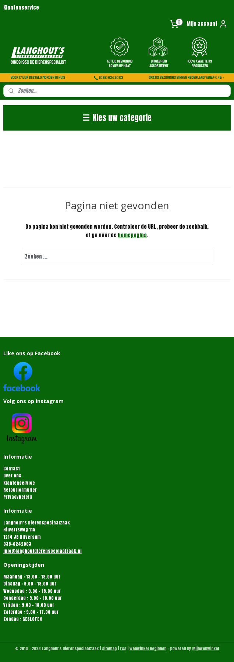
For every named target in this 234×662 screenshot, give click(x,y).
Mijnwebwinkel (205, 648)
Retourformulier (20, 490)
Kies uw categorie (117, 118)
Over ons (12, 475)
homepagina (132, 235)
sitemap (109, 648)
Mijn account (207, 23)
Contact (11, 468)
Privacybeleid (17, 497)
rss (123, 648)
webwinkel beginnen (148, 648)
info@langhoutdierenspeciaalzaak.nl (42, 551)
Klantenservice (21, 7)
